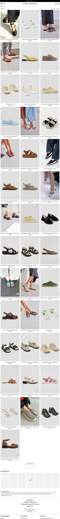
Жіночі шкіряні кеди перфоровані (10, 136)
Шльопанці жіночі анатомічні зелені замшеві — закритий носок (49, 297)
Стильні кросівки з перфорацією (10, 426)
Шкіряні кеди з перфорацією (30, 104)
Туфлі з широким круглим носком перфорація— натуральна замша (49, 71)
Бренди (2, 518)
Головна (1, 6)
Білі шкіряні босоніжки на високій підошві (49, 200)
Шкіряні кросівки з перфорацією (49, 426)
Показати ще (30, 463)
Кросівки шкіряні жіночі (10, 104)
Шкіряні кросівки (50, 330)
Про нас (43, 516)
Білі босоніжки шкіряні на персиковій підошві (30, 136)
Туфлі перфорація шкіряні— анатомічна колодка (30, 233)
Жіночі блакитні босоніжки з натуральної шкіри (10, 297)
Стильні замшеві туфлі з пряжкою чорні (50, 233)
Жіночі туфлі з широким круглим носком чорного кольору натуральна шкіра (10, 39)
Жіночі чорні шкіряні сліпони (50, 168)
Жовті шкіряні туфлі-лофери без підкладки (50, 104)
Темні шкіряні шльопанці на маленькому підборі (49, 39)
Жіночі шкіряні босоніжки (10, 362)
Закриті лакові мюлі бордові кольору (10, 330)
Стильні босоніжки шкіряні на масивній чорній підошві (10, 233)
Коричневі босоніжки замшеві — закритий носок (10, 459)
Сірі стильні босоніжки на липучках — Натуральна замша (30, 200)
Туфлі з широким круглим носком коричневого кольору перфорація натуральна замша (30, 426)
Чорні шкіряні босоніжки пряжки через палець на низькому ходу (30, 330)
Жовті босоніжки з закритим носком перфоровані (30, 71)
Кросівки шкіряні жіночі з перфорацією (50, 362)
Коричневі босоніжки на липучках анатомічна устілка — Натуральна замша (10, 200)
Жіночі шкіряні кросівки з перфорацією (30, 39)
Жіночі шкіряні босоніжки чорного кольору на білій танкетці (49, 136)
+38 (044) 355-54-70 (24, 518)
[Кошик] (58, 4)
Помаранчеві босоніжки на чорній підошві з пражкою (10, 71)
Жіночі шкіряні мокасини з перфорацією (30, 362)
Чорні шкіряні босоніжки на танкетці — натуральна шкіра (10, 265)
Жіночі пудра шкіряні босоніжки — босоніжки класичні (30, 394)
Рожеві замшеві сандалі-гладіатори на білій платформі (49, 394)
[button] (18, 11)
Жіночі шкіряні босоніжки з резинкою (30, 265)
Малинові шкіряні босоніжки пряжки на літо (10, 168)
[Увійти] (56, 4)
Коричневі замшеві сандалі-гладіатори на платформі (30, 168)
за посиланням (8, 495)
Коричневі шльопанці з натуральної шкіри (10, 394)
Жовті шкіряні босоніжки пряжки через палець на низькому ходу (30, 297)
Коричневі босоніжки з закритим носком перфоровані (49, 265)
